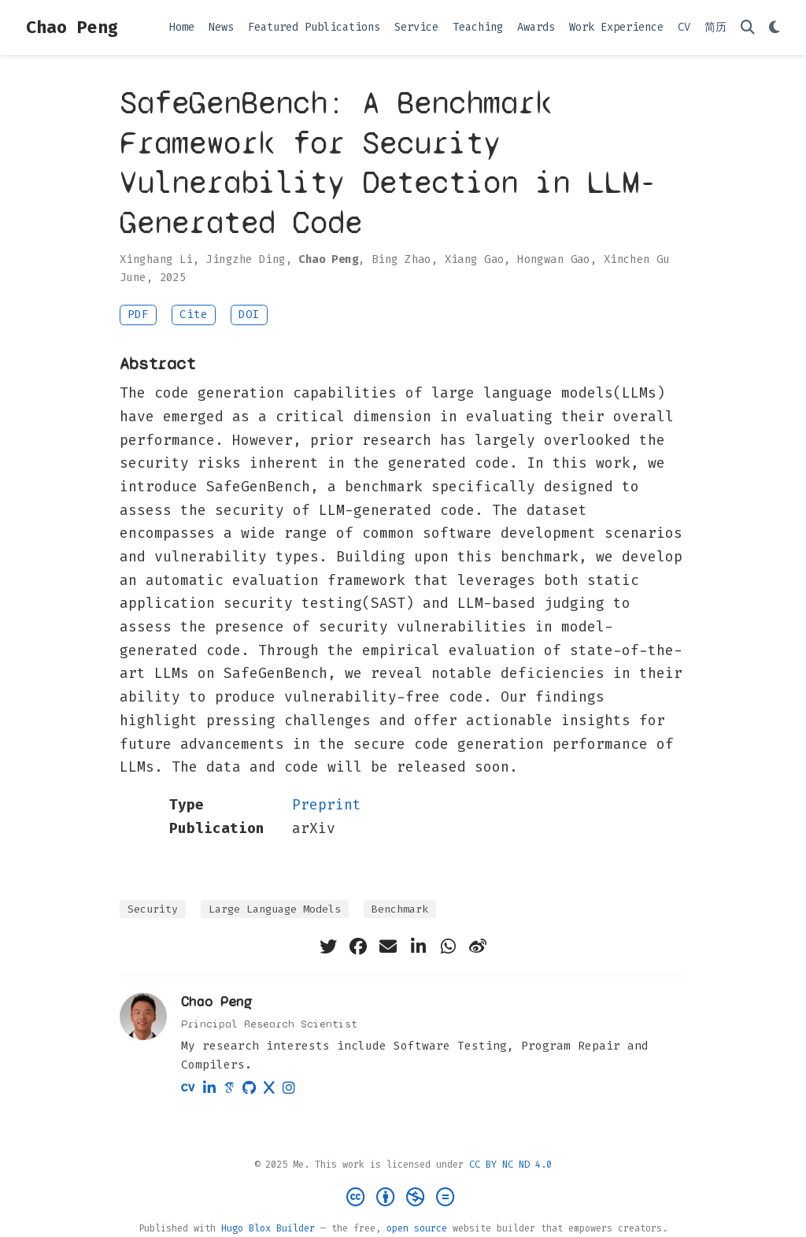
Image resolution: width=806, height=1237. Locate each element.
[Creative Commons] (403, 1197)
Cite (193, 314)
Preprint (326, 804)
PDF (138, 314)
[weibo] (478, 946)
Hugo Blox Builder (268, 1228)
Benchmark (400, 909)
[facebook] (358, 946)
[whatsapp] (448, 946)
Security (153, 909)
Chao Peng (72, 28)
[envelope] (388, 946)
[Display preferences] (774, 28)
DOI (249, 314)
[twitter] (328, 946)
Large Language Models (275, 909)
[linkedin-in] (418, 946)
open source (416, 1228)
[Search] (748, 28)
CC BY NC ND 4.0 (510, 1164)
